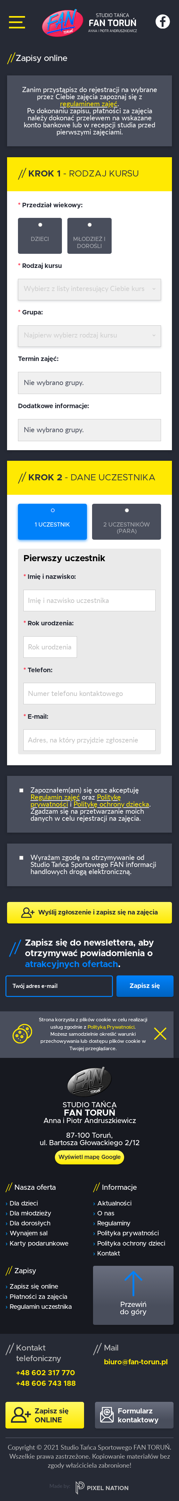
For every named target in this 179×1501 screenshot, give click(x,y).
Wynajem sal (28, 1233)
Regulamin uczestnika (41, 1307)
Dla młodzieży (30, 1213)
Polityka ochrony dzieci (131, 1243)
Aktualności (114, 1203)
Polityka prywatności (128, 1233)
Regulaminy (114, 1223)
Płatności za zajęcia (38, 1297)
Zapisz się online (34, 1286)
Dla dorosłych (30, 1223)
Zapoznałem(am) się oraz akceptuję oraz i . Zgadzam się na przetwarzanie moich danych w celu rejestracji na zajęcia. (90, 804)
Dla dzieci (24, 1203)
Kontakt (108, 1253)
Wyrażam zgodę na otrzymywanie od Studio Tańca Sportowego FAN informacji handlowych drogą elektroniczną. (93, 864)
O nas (106, 1213)
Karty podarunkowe (39, 1243)
